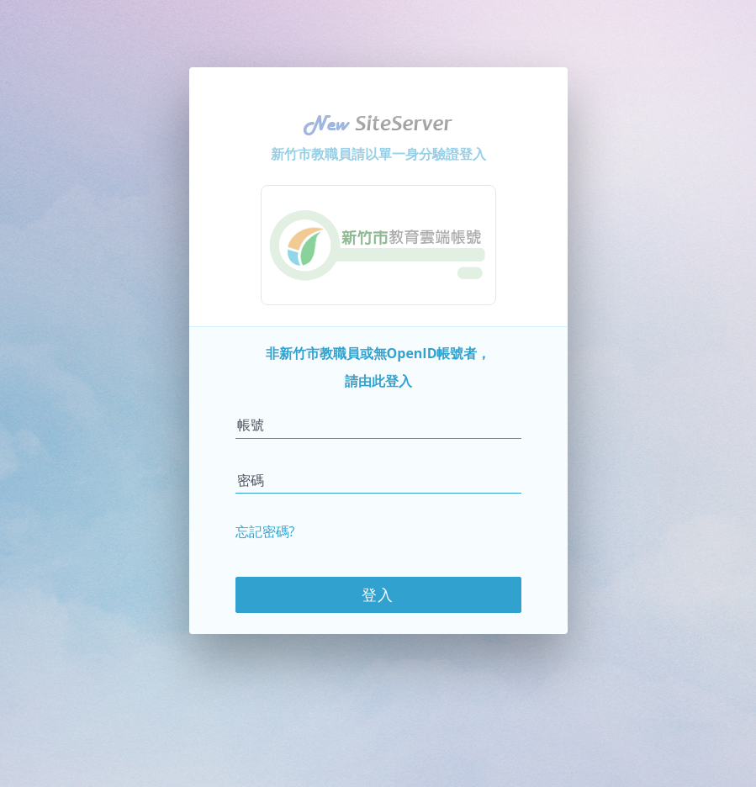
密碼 (250, 479)
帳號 (250, 424)
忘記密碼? (265, 530)
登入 (378, 594)
